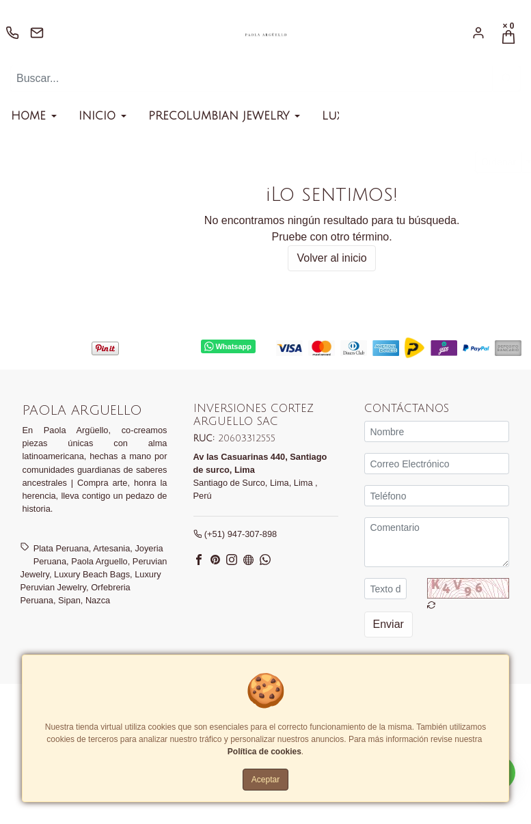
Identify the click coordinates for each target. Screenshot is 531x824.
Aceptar (265, 779)
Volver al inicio (331, 258)
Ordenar (498, 161)
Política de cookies (264, 751)
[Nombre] (436, 431)
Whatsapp (227, 346)
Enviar (388, 624)
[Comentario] (436, 542)
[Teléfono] (436, 495)
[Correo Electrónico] (436, 463)
